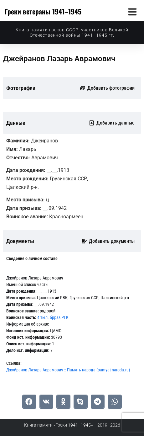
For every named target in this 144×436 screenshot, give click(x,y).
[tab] (32, 258)
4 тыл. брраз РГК (53, 317)
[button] (132, 11)
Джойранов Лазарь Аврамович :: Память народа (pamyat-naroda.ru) (68, 369)
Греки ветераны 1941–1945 (43, 11)
